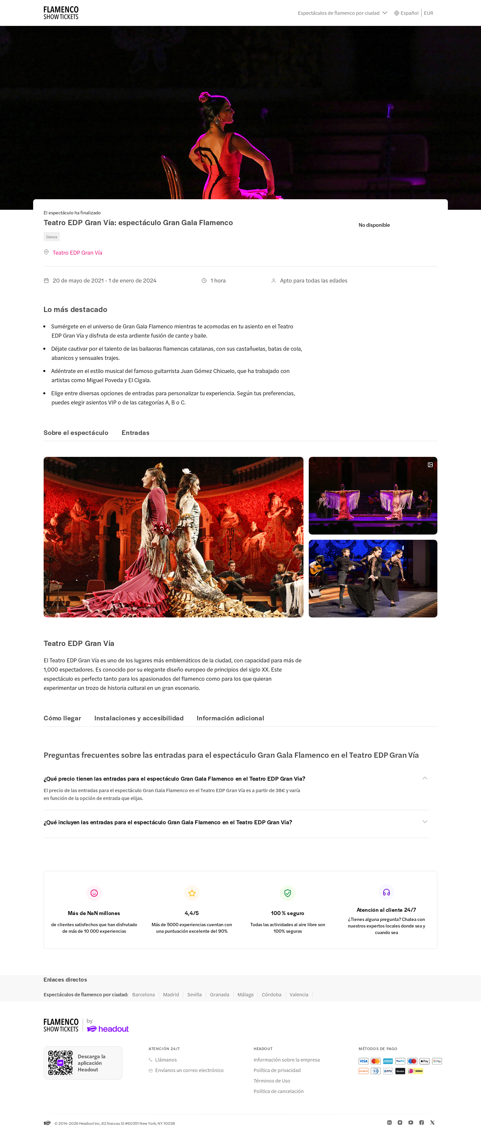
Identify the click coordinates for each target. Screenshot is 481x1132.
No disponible (374, 224)
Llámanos (166, 1059)
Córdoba (272, 994)
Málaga (246, 994)
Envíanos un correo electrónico (189, 1070)
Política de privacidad (277, 1070)
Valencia (299, 994)
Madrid (171, 994)
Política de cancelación (279, 1091)
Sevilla (194, 994)
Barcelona (143, 994)
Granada (219, 994)
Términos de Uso (272, 1080)
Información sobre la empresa (287, 1059)
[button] (342, 13)
